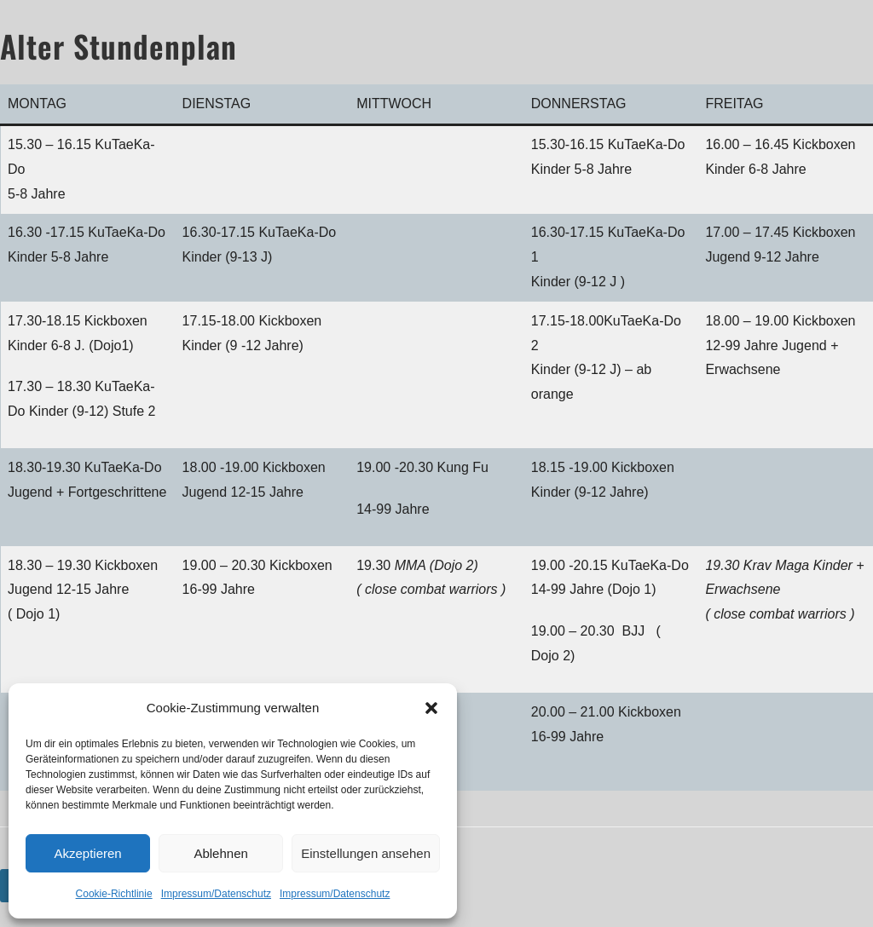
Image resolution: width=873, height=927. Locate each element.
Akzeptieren (87, 853)
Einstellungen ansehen (366, 853)
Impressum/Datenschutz (216, 894)
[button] (431, 708)
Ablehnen (220, 853)
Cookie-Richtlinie (114, 894)
